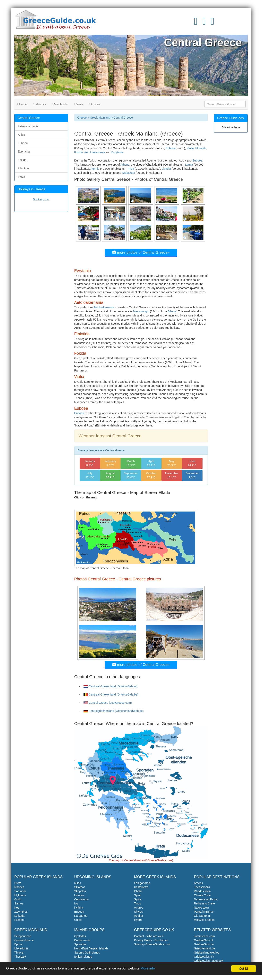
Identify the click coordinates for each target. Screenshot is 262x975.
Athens (124, 164)
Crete (17, 883)
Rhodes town (202, 891)
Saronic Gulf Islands (87, 952)
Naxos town (201, 907)
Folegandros (142, 883)
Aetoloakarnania (94, 152)
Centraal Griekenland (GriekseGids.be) (111, 694)
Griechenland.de (204, 948)
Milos (77, 883)
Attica (21, 134)
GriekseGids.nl (203, 940)
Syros (137, 899)
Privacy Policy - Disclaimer (151, 940)
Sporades (80, 944)
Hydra (138, 919)
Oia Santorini (202, 915)
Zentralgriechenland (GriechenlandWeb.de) (114, 710)
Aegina (138, 915)
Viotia (190, 148)
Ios (76, 903)
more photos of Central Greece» (141, 252)
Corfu (17, 899)
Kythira (78, 907)
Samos (18, 903)
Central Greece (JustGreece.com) (108, 702)
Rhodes (19, 887)
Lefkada (19, 915)
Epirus (18, 944)
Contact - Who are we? (148, 936)
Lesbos (19, 919)
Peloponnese (22, 936)
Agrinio (94, 168)
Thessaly (20, 956)
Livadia (166, 168)
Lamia (189, 164)
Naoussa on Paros (206, 899)
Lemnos (79, 895)
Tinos (137, 903)
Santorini (20, 891)
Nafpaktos (128, 172)
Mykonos (20, 895)
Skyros (138, 911)
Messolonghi (141, 311)
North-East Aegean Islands (91, 948)
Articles (94, 104)
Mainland (60, 104)
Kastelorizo (141, 887)
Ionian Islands (83, 956)
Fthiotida (200, 148)
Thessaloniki (202, 887)
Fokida (78, 152)
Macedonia (21, 948)
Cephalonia (81, 899)
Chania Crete (202, 895)
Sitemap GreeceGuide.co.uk (152, 944)
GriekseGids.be (204, 944)
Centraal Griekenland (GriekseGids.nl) (110, 686)
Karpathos (80, 915)
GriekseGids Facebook (208, 960)
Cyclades (80, 936)
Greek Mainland (100, 117)
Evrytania (117, 152)
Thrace (18, 952)
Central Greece (24, 940)
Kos (16, 907)
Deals (78, 104)
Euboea (171, 148)
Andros (138, 907)
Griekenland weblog (206, 952)
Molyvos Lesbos (204, 919)
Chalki (138, 891)
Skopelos (80, 891)
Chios (78, 919)
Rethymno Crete (204, 903)
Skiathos (79, 887)
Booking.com (41, 199)
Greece (82, 117)
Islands (39, 104)
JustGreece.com (204, 936)
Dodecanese (82, 940)
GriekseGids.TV (204, 956)
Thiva (130, 168)
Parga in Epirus (204, 911)
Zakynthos (21, 911)
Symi (137, 895)
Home (22, 104)
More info (148, 969)
